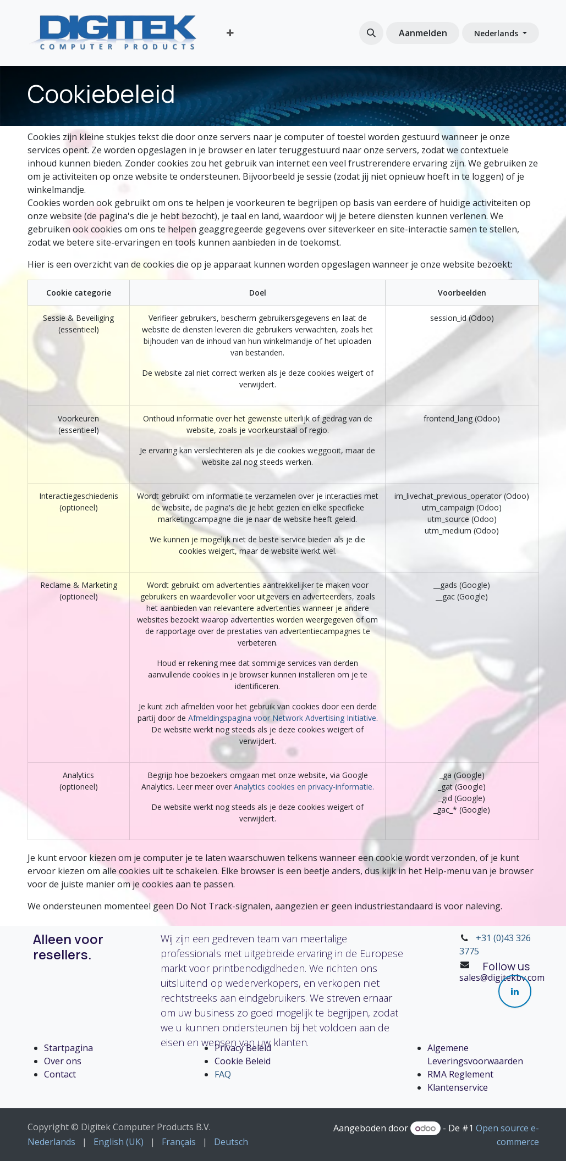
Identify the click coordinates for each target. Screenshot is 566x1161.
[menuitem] (230, 33)
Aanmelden (423, 33)
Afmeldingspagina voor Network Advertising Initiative (282, 718)
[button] (371, 33)
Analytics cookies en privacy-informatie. (304, 786)
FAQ (223, 1074)
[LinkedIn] (514, 991)
